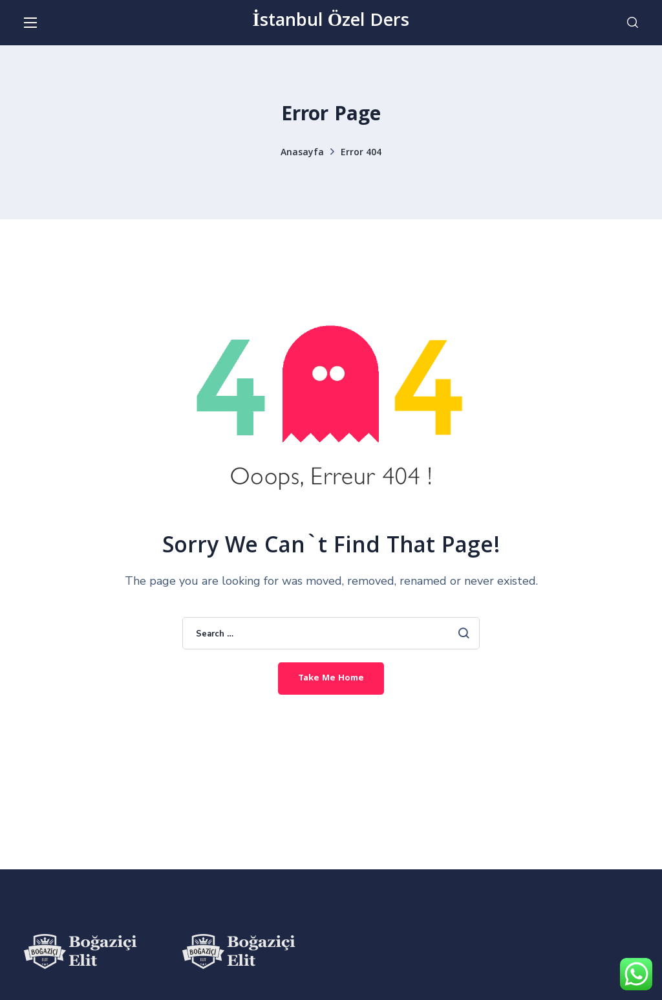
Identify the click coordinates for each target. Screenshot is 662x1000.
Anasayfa (302, 153)
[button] (632, 22)
